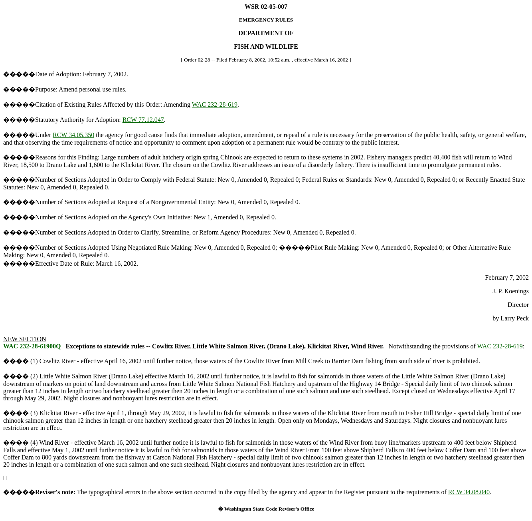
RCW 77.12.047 (143, 119)
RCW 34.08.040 (469, 492)
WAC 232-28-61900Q (32, 346)
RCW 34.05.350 (73, 134)
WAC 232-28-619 (214, 104)
